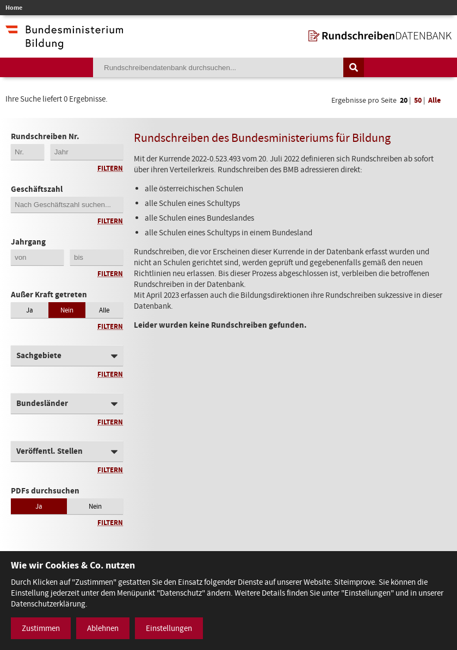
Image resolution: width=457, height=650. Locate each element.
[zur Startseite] (380, 35)
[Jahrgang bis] (96, 257)
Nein (66, 310)
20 (403, 100)
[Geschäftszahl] (67, 204)
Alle (434, 100)
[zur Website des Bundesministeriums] (64, 44)
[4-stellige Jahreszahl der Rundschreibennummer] (87, 152)
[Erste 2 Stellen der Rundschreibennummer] (27, 152)
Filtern (110, 168)
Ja (29, 310)
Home (13, 7)
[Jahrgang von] (37, 257)
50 (418, 100)
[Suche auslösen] (353, 67)
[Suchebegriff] (218, 67)
